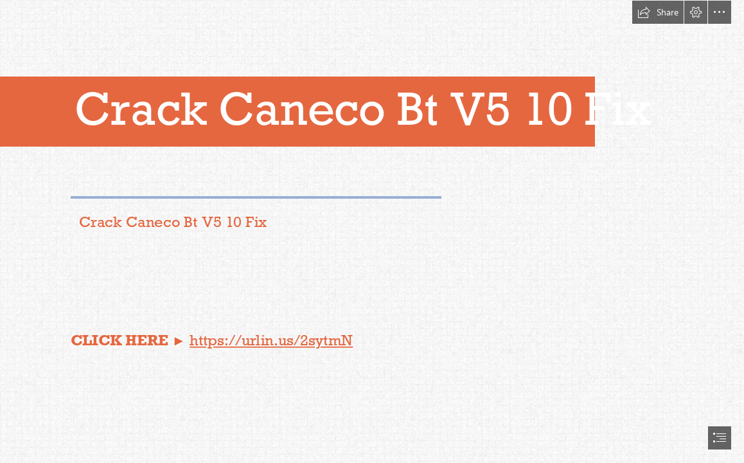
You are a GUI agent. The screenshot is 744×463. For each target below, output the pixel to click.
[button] (658, 12)
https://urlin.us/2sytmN (271, 340)
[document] (372, 231)
